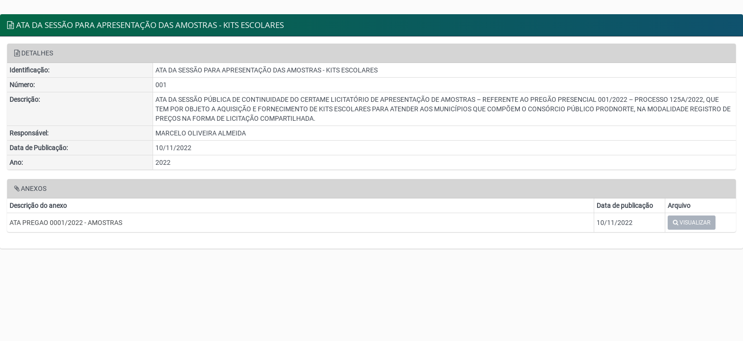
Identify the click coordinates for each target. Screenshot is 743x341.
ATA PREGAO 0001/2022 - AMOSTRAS (65, 222)
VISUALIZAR (691, 222)
